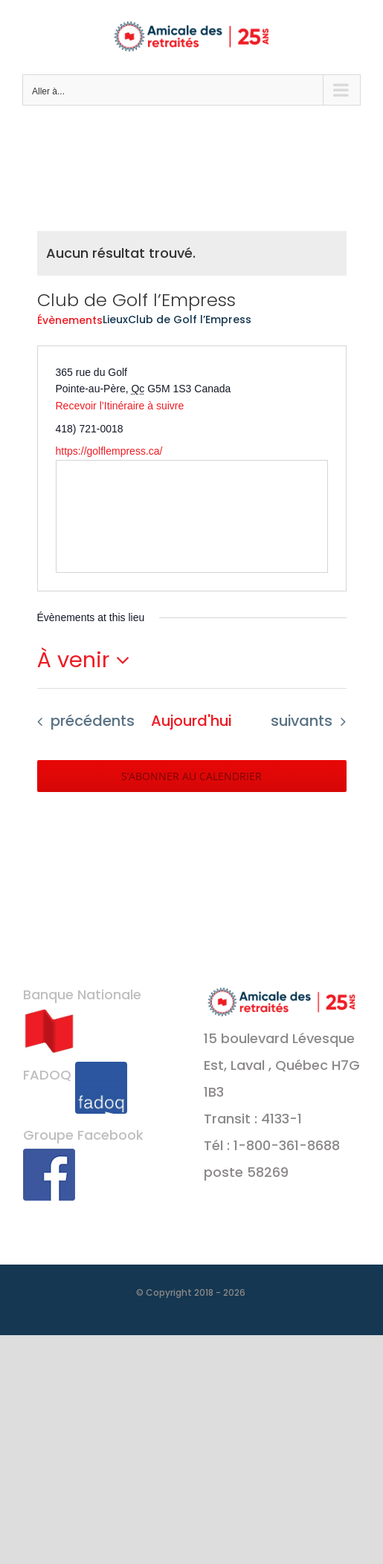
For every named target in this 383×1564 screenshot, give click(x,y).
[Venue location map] (192, 516)
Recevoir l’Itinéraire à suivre (120, 406)
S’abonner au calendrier (191, 776)
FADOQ (75, 1074)
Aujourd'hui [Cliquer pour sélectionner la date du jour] (191, 720)
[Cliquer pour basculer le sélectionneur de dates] (87, 660)
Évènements (70, 321)
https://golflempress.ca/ (109, 451)
